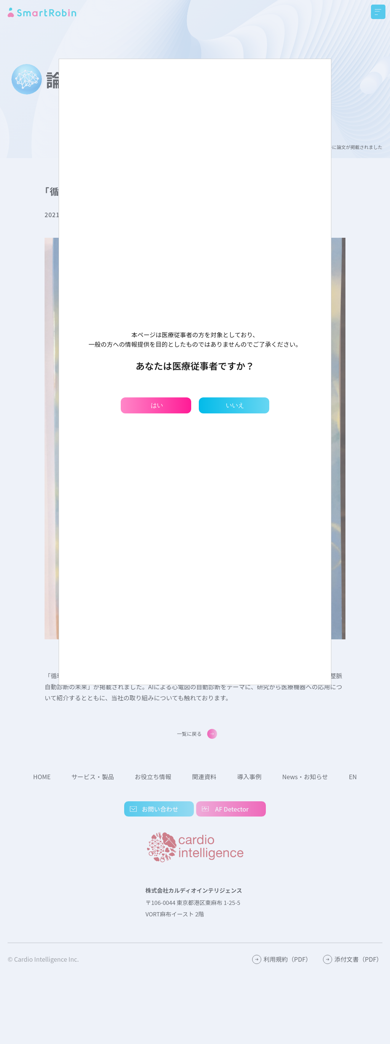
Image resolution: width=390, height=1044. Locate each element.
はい (157, 405)
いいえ (235, 405)
